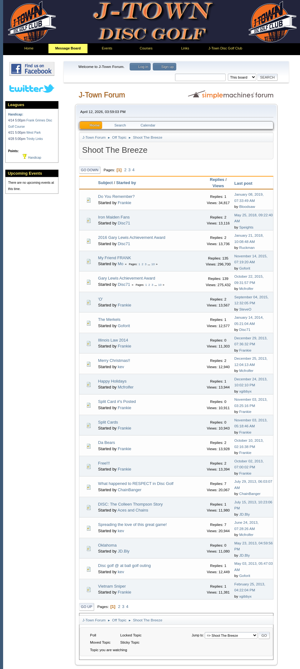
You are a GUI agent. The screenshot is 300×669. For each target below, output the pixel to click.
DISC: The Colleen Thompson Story (130, 504)
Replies (217, 179)
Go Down (89, 170)
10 (153, 264)
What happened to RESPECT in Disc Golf (135, 483)
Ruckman (246, 247)
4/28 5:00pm (17, 139)
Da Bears (106, 442)
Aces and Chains (133, 510)
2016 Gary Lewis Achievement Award (131, 237)
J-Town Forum (102, 95)
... (149, 264)
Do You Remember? (116, 196)
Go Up (86, 607)
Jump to (197, 635)
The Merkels (109, 319)
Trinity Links (34, 139)
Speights (246, 227)
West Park (33, 132)
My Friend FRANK (114, 257)
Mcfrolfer (246, 288)
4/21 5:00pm (17, 132)
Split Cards (108, 422)
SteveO (245, 309)
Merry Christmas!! (114, 360)
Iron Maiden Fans (114, 217)
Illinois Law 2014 (113, 340)
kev (121, 366)
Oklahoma (107, 545)
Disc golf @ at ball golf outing (124, 565)
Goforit (244, 268)
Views (218, 185)
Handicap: (15, 114)
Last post (246, 183)
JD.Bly (244, 514)
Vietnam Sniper (112, 586)
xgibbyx (245, 391)
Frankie (124, 202)
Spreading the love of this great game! (132, 524)
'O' (100, 299)
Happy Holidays (112, 381)
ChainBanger (130, 489)
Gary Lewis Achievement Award (126, 278)
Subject (105, 182)
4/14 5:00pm (17, 120)
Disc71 (124, 223)
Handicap (31, 157)
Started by (126, 182)
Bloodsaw (247, 206)
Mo (120, 263)
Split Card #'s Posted (117, 401)
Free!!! (104, 463)
